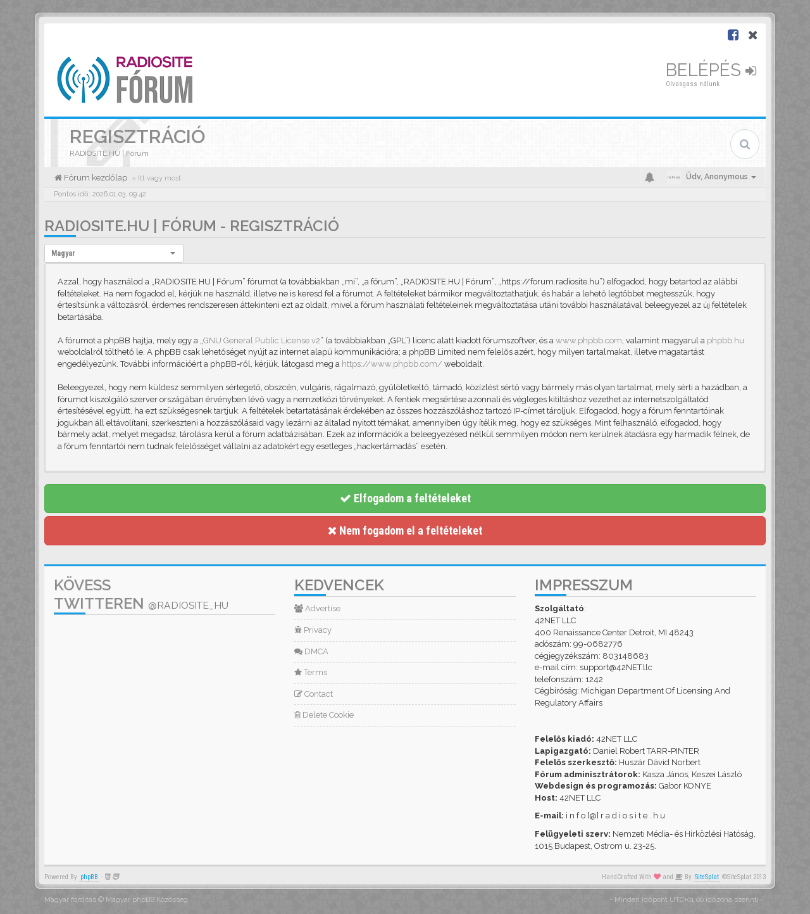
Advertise (317, 608)
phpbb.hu (725, 340)
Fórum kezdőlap (94, 177)
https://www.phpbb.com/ (392, 364)
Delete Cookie (324, 715)
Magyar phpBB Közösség (147, 900)
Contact (313, 694)
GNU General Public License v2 (261, 340)
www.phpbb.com (589, 340)
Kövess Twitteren (141, 594)
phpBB (89, 877)
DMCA (311, 651)
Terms (310, 672)
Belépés (711, 70)
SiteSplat (707, 877)
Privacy (313, 630)
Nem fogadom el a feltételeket (405, 530)
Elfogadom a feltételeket (405, 498)
